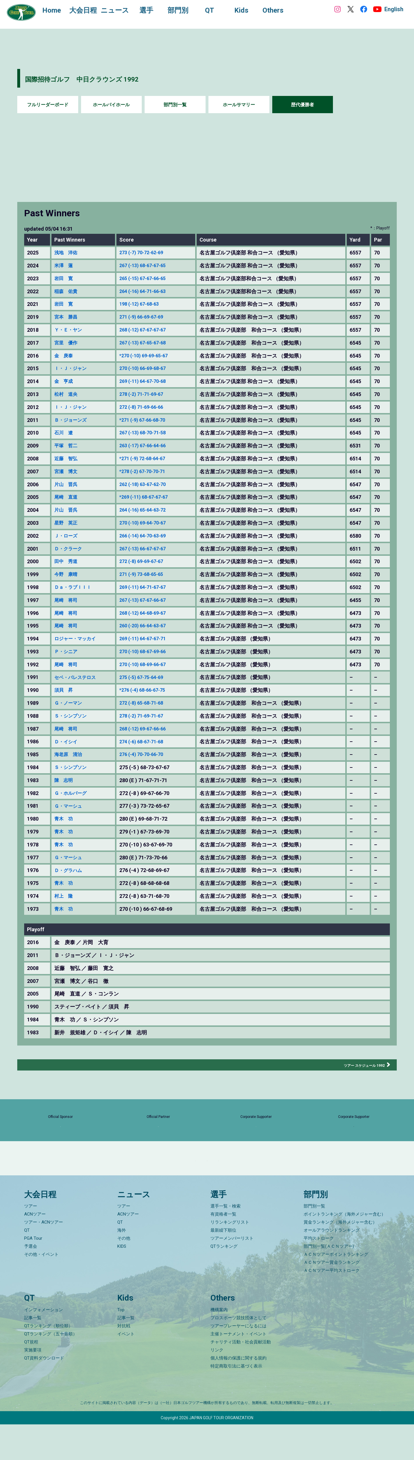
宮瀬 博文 (67, 472)
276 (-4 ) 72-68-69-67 (149, 870)
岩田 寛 (64, 278)
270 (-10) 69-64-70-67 (150, 523)
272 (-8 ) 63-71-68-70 (149, 896)
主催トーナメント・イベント (238, 1369)
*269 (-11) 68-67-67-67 (151, 497)
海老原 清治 (69, 754)
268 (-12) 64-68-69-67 (150, 613)
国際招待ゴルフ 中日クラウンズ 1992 (112, 78)
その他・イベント (41, 1290)
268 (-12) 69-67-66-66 (150, 729)
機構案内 (219, 1345)
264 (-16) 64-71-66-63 (150, 291)
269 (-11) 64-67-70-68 (150, 381)
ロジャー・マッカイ (77, 639)
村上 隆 (64, 896)
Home (57, 11)
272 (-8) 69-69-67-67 (148, 561)
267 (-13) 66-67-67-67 (150, 549)
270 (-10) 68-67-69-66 (150, 652)
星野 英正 (67, 523)
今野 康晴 (67, 574)
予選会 (30, 1282)
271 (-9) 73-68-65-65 (148, 574)
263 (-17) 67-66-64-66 (150, 446)
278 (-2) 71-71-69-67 (148, 394)
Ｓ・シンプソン (72, 716)
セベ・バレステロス (77, 677)
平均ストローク (319, 1274)
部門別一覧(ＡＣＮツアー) (329, 1282)
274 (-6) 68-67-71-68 (148, 742)
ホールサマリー (239, 105)
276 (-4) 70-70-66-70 (148, 754)
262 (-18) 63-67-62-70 (150, 484)
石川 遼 (64, 433)
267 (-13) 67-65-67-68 (150, 343)
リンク (216, 1385)
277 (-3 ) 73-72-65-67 (149, 806)
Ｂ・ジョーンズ (72, 420)
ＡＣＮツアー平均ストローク (332, 1306)
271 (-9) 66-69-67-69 (148, 317)
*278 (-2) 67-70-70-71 (150, 472)
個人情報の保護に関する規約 (238, 1393)
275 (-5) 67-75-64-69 (148, 677)
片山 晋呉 (67, 484)
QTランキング (223, 1282)
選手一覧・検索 (225, 1242)
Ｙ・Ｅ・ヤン (69, 330)
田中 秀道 (67, 561)
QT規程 (31, 1377)
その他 (123, 1274)
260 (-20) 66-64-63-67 (150, 626)
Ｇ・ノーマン (69, 703)
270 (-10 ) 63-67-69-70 (150, 845)
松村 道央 (67, 394)
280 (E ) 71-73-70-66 (148, 858)
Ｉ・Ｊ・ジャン (72, 368)
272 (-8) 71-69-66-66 (148, 407)
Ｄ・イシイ (67, 742)
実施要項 (32, 1385)
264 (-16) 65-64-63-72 (150, 510)
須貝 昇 (64, 690)
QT (27, 1266)
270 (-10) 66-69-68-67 (150, 368)
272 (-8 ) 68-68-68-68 (149, 883)
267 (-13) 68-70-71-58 (150, 433)
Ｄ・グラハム (69, 870)
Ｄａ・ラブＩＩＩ (75, 587)
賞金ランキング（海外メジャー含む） (340, 1258)
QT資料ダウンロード (44, 1393)
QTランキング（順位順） (48, 1361)
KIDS (121, 1282)
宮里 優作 (67, 343)
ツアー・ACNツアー (43, 1258)
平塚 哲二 (67, 446)
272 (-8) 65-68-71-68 (148, 703)
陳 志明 (64, 780)
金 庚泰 (64, 356)
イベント (126, 1369)
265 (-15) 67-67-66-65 (150, 278)
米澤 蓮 (64, 266)
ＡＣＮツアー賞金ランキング (332, 1298)
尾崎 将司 (67, 600)
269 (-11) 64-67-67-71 (150, 639)
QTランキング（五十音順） (50, 1369)
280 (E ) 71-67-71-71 (148, 780)
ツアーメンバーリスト (232, 1274)
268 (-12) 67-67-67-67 (150, 330)
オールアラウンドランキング (332, 1266)
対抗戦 (123, 1361)
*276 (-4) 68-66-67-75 (150, 690)
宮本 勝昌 (67, 317)
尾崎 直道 (67, 497)
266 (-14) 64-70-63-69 (150, 536)
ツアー (30, 1242)
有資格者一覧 (223, 1250)
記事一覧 (32, 1353)
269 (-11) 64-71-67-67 (150, 587)
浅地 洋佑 (67, 253)
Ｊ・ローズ (67, 536)
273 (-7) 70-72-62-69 (148, 253)
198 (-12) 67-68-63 (146, 304)
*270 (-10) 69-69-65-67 (151, 356)
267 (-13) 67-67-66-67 (150, 600)
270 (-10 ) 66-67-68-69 (150, 909)
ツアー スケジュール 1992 (354, 1065)
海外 (121, 1266)
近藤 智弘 (67, 459)
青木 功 (64, 819)
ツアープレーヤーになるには (238, 1361)
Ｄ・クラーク (69, 549)
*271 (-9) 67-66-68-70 (150, 420)
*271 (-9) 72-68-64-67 (150, 459)
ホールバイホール (111, 105)
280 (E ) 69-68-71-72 (148, 819)
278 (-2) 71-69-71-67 (148, 716)
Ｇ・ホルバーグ (72, 793)
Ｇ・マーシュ (69, 806)
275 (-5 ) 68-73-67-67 (149, 767)
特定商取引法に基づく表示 (236, 1401)
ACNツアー (35, 1250)
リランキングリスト (229, 1258)
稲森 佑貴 (67, 291)
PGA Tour (33, 1274)
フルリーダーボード (47, 105)
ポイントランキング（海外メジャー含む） (345, 1250)
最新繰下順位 (223, 1266)
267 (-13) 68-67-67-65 (150, 266)
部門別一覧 (175, 105)
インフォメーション (43, 1345)
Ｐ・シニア (67, 652)
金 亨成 (64, 381)
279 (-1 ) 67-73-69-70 (149, 832)
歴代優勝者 (302, 105)
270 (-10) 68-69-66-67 (150, 665)
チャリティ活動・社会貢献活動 (240, 1377)
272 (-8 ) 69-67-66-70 (149, 793)
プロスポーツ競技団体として (238, 1353)
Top (120, 1345)
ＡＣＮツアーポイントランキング (336, 1290)
